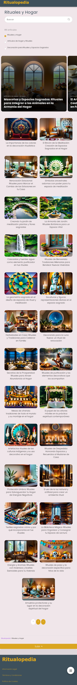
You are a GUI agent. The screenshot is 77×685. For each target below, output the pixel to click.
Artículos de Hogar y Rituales (18, 41)
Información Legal (9, 669)
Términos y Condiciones (12, 675)
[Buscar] (68, 18)
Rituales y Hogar (13, 35)
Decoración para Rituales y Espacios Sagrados (27, 48)
